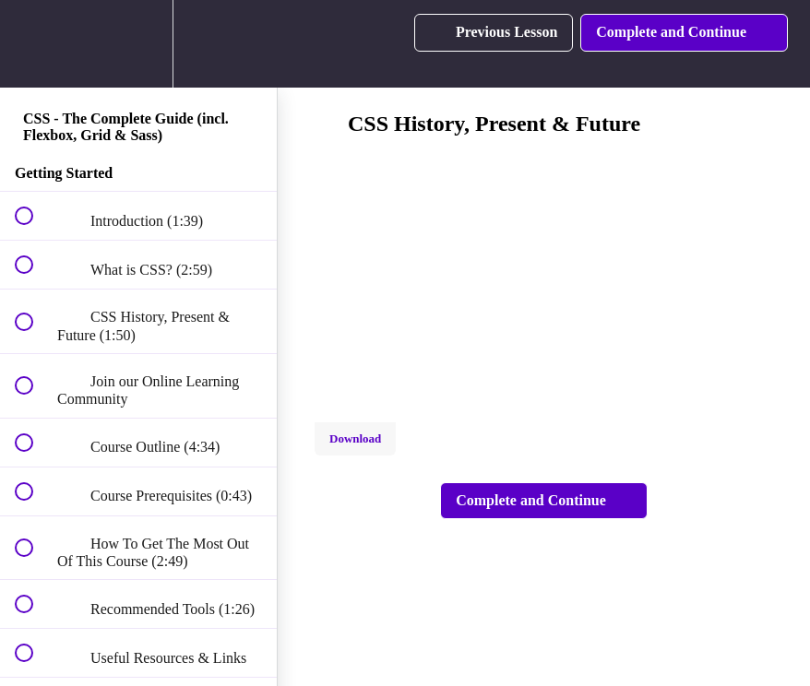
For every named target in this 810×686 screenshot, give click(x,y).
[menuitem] (138, 44)
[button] (34, 44)
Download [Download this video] (355, 438)
